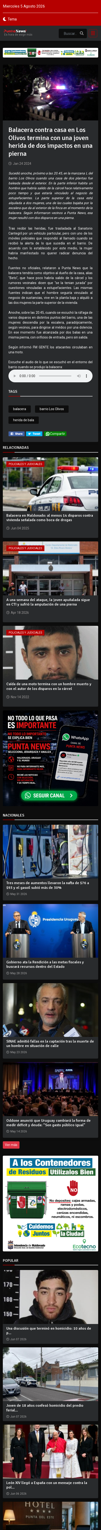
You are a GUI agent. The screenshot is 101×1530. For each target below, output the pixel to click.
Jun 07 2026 (18, 1339)
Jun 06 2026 (18, 1493)
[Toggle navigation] (91, 33)
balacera (19, 409)
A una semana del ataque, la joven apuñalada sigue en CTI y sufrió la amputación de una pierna (48, 602)
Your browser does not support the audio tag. (50, 376)
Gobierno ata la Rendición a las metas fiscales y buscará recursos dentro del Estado (45, 964)
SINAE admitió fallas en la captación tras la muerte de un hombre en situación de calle (50, 1043)
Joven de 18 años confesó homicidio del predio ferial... (44, 1407)
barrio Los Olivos (52, 409)
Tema (12, 19)
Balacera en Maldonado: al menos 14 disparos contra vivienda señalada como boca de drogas (49, 517)
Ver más (11, 1145)
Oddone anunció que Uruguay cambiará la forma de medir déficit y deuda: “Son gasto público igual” (48, 1122)
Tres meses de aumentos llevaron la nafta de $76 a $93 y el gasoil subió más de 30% (47, 885)
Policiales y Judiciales (25, 464)
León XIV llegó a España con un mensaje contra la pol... (46, 1485)
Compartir (55, 434)
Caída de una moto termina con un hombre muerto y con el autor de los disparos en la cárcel (48, 686)
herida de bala (23, 420)
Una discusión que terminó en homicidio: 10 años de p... (48, 1330)
